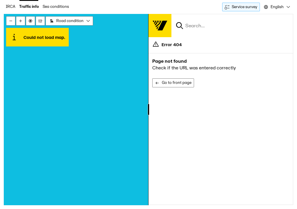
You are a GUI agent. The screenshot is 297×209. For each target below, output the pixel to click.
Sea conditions (56, 6)
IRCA (10, 6)
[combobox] (276, 7)
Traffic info (29, 6)
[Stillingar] (40, 21)
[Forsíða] (159, 25)
